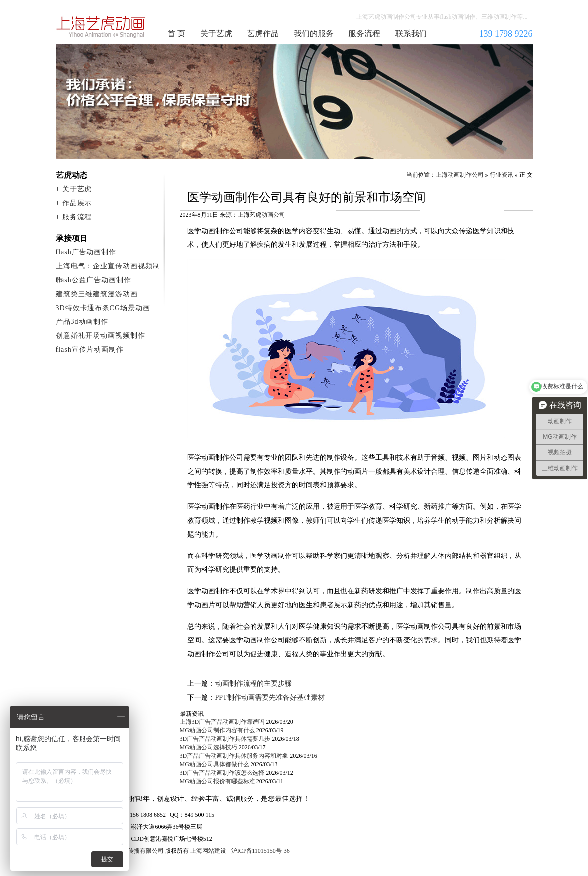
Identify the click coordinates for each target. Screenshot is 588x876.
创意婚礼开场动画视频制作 (100, 335)
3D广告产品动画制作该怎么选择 (222, 772)
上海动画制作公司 (101, 27)
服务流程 (364, 33)
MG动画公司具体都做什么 (214, 764)
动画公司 (273, 214)
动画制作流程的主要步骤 (253, 683)
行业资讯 (501, 174)
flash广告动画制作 (86, 252)
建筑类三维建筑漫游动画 (97, 294)
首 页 (176, 33)
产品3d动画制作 (82, 321)
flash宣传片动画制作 (90, 349)
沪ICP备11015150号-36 (260, 850)
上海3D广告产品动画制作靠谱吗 (222, 721)
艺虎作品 (263, 33)
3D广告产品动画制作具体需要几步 (225, 738)
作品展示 (77, 203)
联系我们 (411, 33)
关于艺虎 (216, 33)
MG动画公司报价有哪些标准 (217, 781)
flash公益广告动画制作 (93, 280)
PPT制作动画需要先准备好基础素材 (270, 697)
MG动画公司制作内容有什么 (217, 730)
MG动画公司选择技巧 (208, 747)
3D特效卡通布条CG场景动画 (103, 308)
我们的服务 (314, 33)
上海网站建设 (208, 850)
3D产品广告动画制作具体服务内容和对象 (234, 755)
